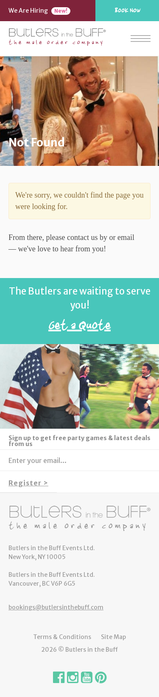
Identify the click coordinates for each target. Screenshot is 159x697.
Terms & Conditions (62, 637)
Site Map (113, 637)
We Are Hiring (39, 10)
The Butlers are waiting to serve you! (79, 311)
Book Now (127, 10)
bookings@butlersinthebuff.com (55, 607)
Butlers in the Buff (79, 518)
